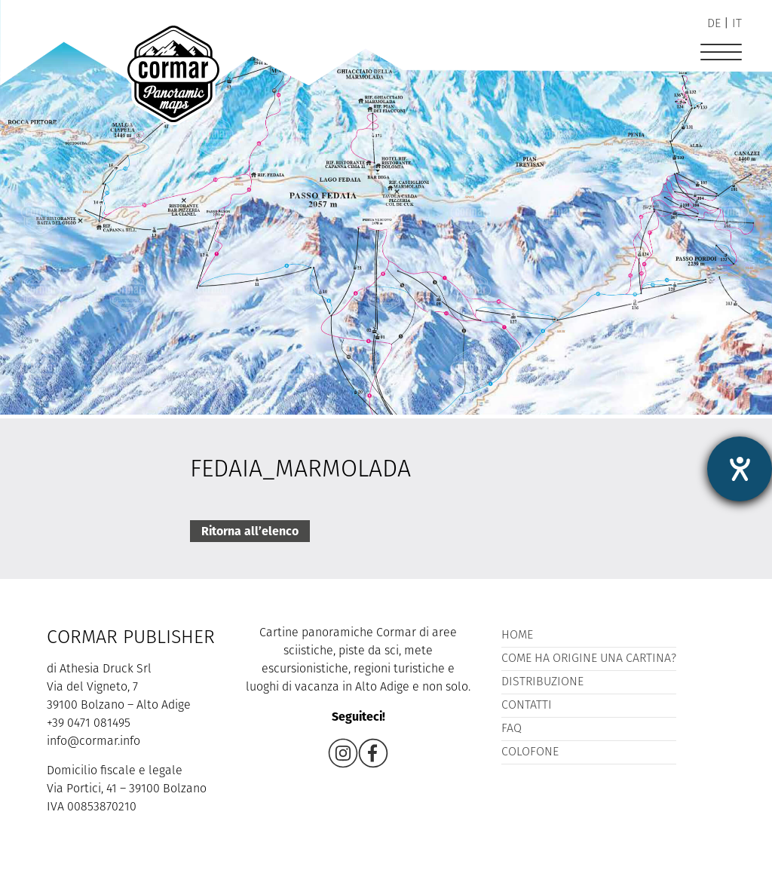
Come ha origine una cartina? (588, 659)
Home (517, 635)
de (714, 24)
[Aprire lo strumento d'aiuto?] (739, 468)
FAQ (511, 729)
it (737, 24)
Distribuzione (542, 682)
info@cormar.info (93, 742)
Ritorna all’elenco (250, 531)
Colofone (530, 752)
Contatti (526, 706)
